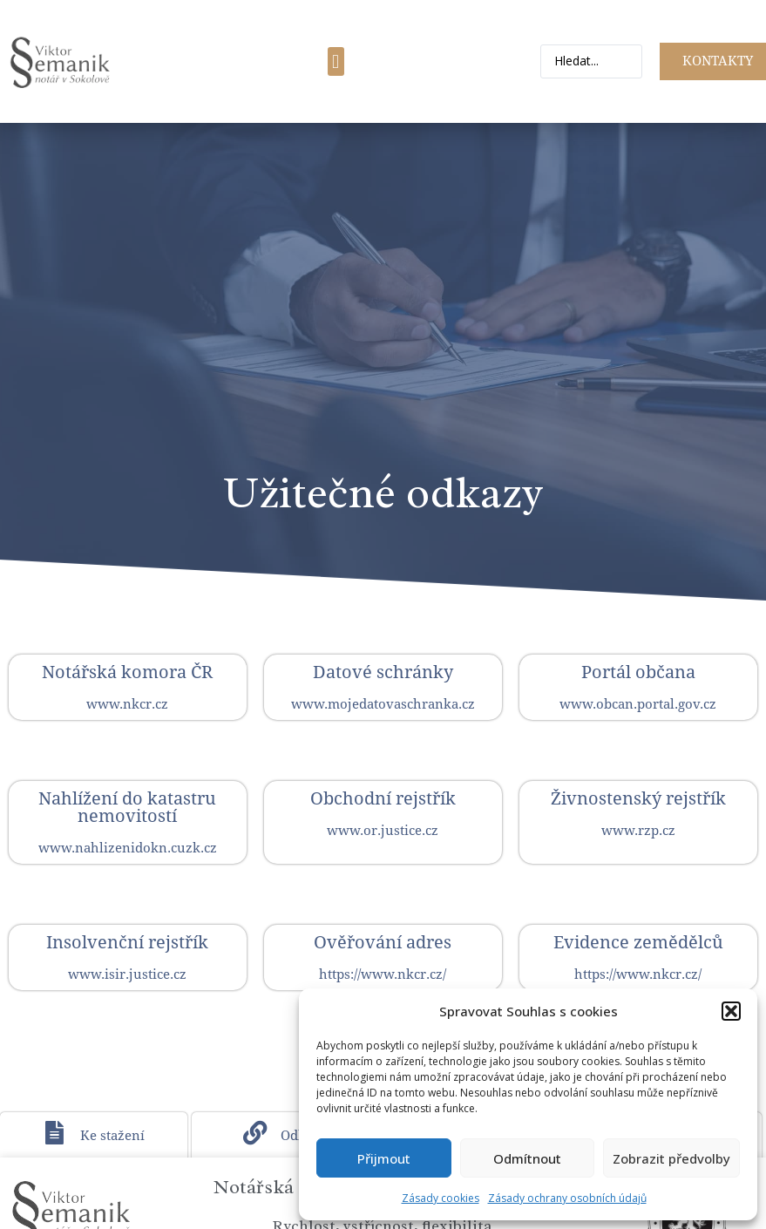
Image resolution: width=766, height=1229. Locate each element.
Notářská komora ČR (127, 672)
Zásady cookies (440, 1198)
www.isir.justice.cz (127, 974)
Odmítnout (527, 1158)
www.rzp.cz (638, 831)
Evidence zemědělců (638, 942)
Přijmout (383, 1158)
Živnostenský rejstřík (638, 798)
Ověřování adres (382, 942)
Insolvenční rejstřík (127, 942)
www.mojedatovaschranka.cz (383, 704)
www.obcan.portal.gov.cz (637, 704)
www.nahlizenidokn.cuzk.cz (127, 848)
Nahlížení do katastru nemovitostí (127, 807)
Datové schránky (383, 672)
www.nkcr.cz (127, 704)
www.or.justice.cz (382, 831)
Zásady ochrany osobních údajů (567, 1198)
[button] (731, 1011)
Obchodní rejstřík (383, 798)
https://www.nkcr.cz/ (382, 974)
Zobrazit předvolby (671, 1158)
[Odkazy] (255, 1134)
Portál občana (638, 672)
